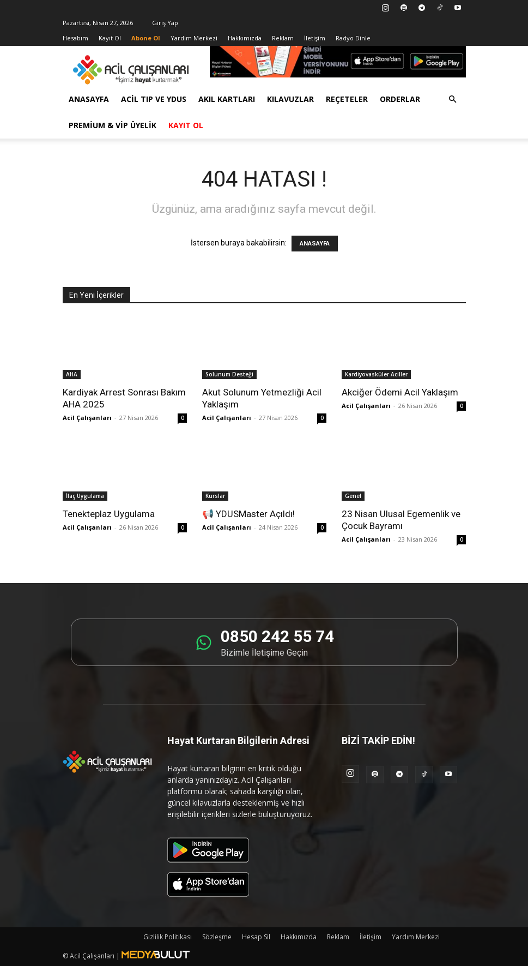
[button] (453, 99)
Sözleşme (217, 936)
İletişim (314, 38)
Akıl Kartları (226, 99)
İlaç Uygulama (85, 496)
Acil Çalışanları (87, 417)
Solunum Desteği (229, 374)
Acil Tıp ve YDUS (153, 99)
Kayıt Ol (110, 38)
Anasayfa (89, 99)
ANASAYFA (315, 243)
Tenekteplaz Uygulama (109, 513)
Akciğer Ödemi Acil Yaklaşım (400, 392)
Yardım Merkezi (194, 38)
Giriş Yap (165, 23)
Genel (353, 496)
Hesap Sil (256, 936)
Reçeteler (347, 99)
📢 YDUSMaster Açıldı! (248, 513)
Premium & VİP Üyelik (112, 125)
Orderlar (400, 99)
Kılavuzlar (290, 99)
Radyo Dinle (353, 38)
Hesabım (75, 38)
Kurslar (215, 496)
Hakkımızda (245, 38)
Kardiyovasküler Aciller (376, 374)
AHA (71, 374)
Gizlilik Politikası (167, 936)
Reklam (283, 38)
